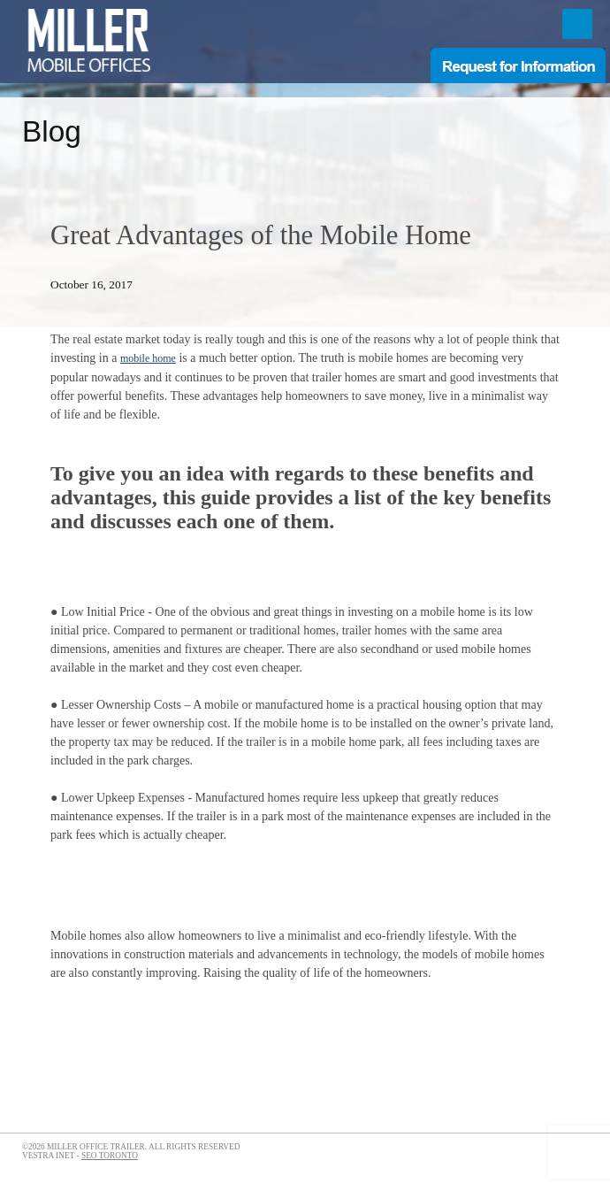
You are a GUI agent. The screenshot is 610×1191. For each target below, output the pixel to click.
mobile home (148, 358)
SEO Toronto (109, 1155)
